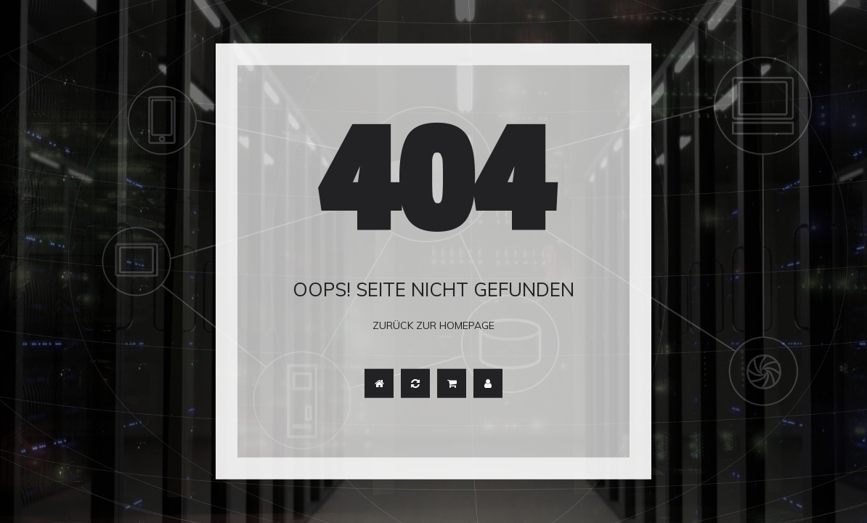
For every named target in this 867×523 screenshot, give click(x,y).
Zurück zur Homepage (433, 325)
